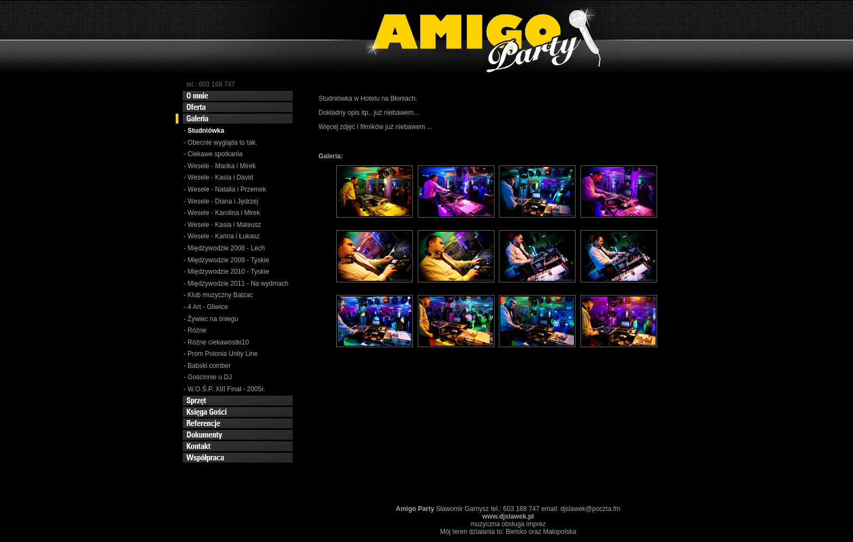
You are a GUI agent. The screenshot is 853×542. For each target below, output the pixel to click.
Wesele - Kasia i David (221, 177)
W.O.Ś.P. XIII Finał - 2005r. (226, 389)
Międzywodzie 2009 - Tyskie (228, 260)
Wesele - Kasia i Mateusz (224, 225)
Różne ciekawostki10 (218, 342)
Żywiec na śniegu (213, 319)
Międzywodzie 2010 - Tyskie (228, 271)
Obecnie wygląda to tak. (222, 142)
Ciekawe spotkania (215, 154)
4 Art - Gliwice (208, 307)
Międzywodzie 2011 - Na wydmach (238, 283)
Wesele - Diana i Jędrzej (223, 201)
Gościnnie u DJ (210, 377)
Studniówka (208, 130)
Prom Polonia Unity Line (223, 354)
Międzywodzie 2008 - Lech (226, 248)
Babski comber (209, 365)
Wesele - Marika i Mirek (222, 166)
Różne (197, 330)
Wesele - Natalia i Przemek (227, 189)
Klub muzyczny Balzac (220, 295)
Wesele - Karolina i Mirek (224, 213)
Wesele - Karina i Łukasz (224, 236)
